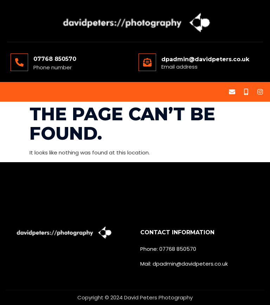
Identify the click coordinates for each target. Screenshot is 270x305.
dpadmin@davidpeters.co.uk (205, 59)
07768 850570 (54, 59)
